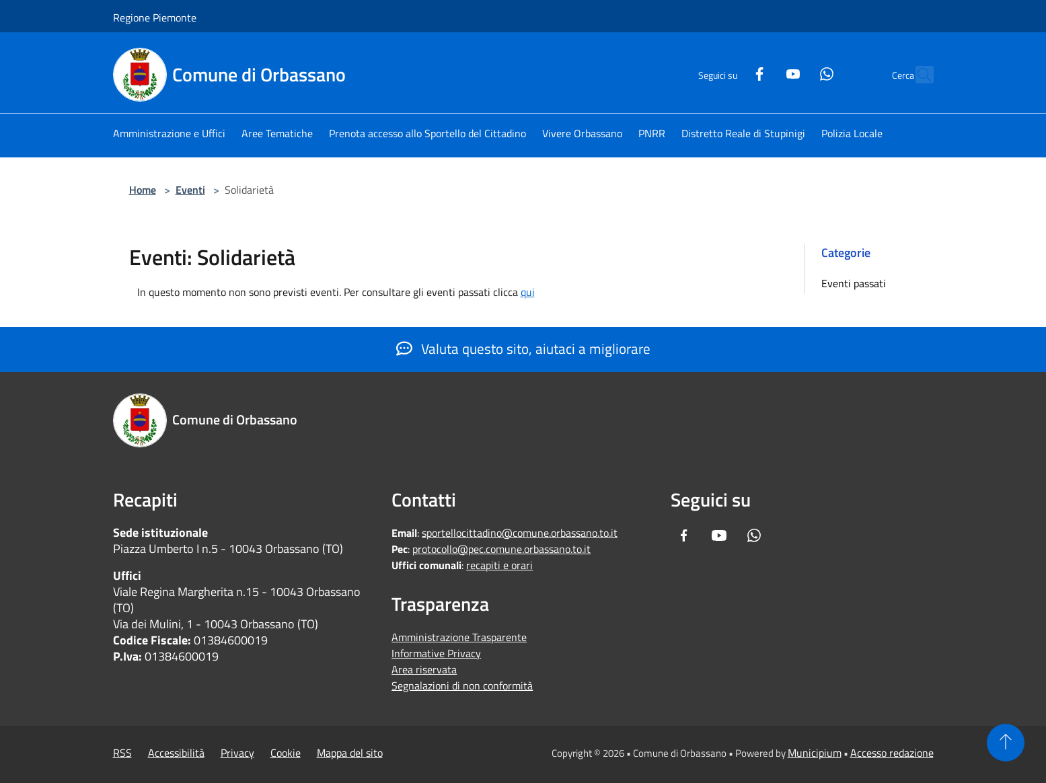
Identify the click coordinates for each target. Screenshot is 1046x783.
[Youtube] (764, 72)
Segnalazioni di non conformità (462, 685)
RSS (122, 753)
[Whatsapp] (797, 72)
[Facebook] (730, 72)
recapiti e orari (499, 565)
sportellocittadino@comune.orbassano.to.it (520, 533)
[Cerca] (917, 75)
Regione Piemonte (154, 17)
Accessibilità (176, 753)
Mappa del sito (350, 753)
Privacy (237, 753)
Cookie (285, 753)
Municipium (815, 753)
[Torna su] (1005, 742)
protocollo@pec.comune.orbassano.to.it (501, 549)
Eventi (190, 190)
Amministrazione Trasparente (459, 637)
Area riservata (424, 669)
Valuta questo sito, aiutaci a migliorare (523, 348)
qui (528, 292)
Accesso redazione (892, 753)
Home (142, 190)
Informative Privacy (436, 653)
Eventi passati (853, 283)
